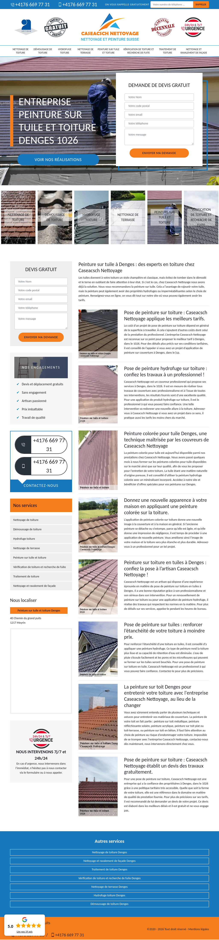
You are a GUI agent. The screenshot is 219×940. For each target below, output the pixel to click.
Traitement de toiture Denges (109, 869)
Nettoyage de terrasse (85, 51)
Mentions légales (198, 929)
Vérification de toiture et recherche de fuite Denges (109, 878)
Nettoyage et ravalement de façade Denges (109, 861)
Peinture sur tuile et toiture (108, 51)
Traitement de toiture (167, 51)
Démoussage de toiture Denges (109, 904)
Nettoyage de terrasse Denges (109, 887)
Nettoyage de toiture (20, 51)
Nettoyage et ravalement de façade (194, 51)
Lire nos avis (25, 931)
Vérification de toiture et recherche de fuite (138, 51)
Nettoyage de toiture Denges (109, 852)
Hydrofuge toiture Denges (109, 895)
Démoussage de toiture (43, 51)
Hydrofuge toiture (64, 51)
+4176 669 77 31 (30, 4)
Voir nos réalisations (58, 159)
